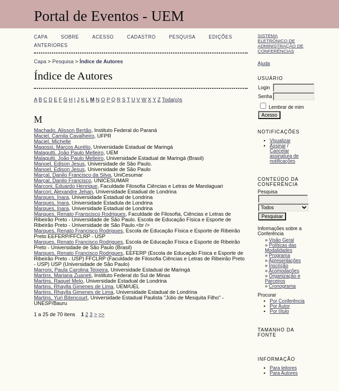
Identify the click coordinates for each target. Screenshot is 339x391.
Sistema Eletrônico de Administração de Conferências (281, 43)
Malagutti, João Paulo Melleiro (69, 152)
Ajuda (264, 63)
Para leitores (283, 368)
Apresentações (285, 260)
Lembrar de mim (286, 107)
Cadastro (141, 37)
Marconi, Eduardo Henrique (66, 186)
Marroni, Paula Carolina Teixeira (71, 269)
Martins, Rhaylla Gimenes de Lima (73, 286)
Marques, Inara (51, 197)
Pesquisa (182, 37)
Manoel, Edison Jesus (59, 163)
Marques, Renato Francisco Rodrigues (78, 230)
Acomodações (284, 270)
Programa (279, 255)
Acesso (103, 37)
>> (101, 314)
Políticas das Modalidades (280, 248)
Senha (265, 96)
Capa (41, 37)
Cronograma (282, 286)
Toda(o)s (172, 99)
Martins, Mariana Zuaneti (62, 275)
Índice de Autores (101, 61)
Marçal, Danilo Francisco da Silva (72, 175)
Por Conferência (287, 301)
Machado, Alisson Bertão (62, 130)
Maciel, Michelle (52, 141)
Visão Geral (281, 240)
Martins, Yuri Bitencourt (60, 297)
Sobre (70, 37)
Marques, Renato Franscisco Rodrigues (79, 214)
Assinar (278, 145)
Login (264, 87)
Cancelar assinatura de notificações (284, 156)
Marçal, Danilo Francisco (62, 180)
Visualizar (280, 140)
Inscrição (278, 265)
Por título (279, 311)
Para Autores (284, 373)
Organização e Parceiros (282, 278)
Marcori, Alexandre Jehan (63, 191)
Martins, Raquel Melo (58, 281)
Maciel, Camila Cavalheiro (64, 136)
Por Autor (280, 306)
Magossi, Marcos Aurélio (62, 147)
